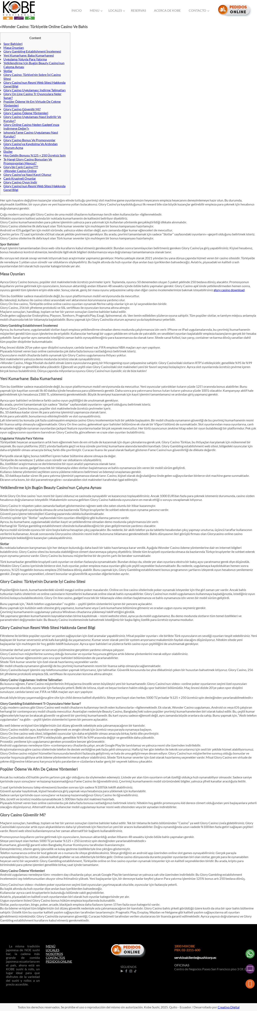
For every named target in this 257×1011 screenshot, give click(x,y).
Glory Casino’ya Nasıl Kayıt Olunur (27, 174)
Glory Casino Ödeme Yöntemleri (25, 113)
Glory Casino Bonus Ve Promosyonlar (29, 140)
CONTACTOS (55, 957)
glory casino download (229, 290)
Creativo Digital (229, 1007)
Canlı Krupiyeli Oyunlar (19, 178)
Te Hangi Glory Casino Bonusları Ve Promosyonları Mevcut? (27, 161)
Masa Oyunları (13, 47)
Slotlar (7, 71)
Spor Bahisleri (12, 44)
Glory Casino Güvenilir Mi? (22, 109)
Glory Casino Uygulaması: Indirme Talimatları (34, 90)
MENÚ (50, 946)
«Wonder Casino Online (20, 171)
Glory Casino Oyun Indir (20, 182)
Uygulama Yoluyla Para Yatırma (25, 59)
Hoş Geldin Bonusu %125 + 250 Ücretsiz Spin (34, 155)
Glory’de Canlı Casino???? (20, 167)
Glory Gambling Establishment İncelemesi (32, 51)
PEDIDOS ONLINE (59, 961)
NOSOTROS (54, 954)
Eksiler (8, 151)
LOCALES (52, 950)
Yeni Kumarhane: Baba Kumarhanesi (28, 55)
